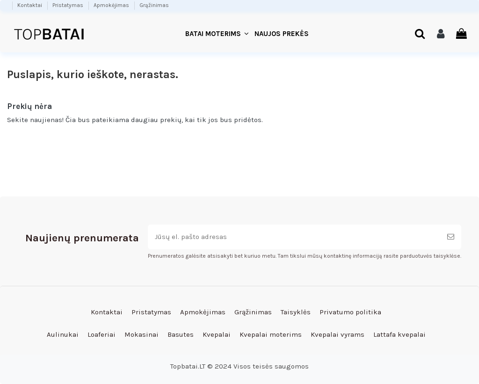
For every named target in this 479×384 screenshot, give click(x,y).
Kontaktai (30, 5)
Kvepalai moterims (271, 334)
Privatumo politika (350, 312)
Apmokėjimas (112, 5)
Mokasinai (141, 334)
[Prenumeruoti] (450, 237)
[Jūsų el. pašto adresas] (294, 237)
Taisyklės (296, 312)
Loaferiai (101, 334)
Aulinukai (63, 334)
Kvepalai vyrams (337, 334)
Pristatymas (68, 5)
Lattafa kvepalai (399, 334)
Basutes (180, 334)
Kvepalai (217, 334)
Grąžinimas (154, 5)
